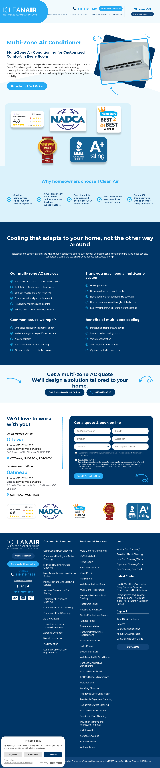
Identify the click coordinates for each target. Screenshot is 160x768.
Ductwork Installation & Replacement (91, 633)
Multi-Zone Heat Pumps (92, 589)
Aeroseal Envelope (53, 632)
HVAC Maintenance (90, 567)
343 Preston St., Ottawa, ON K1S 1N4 (28, 452)
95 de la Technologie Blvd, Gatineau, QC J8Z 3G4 (31, 486)
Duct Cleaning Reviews (128, 628)
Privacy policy (9, 760)
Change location (142, 14)
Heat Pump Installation (91, 609)
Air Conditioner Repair (91, 671)
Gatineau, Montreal (24, 495)
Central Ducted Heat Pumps (94, 615)
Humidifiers (86, 578)
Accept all (52, 755)
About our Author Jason (129, 633)
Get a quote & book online (110, 8)
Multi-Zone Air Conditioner (93, 550)
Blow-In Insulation (52, 638)
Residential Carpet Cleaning (94, 705)
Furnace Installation (90, 626)
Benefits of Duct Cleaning (130, 554)
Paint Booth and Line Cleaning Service (58, 583)
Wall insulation (87, 747)
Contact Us (133, 646)
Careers (121, 623)
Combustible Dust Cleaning (57, 550)
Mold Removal (87, 682)
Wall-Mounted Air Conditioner (95, 657)
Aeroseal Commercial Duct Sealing (56, 592)
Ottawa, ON (142, 9)
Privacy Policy (126, 466)
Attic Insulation (51, 618)
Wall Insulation (50, 644)
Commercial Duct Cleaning (56, 613)
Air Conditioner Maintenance (94, 677)
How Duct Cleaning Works (130, 559)
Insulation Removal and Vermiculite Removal (92, 723)
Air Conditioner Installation (93, 710)
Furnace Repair (87, 620)
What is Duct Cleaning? (128, 549)
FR (121, 14)
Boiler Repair (86, 646)
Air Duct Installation (90, 640)
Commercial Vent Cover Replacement (55, 651)
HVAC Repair (86, 561)
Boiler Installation (89, 651)
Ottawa (23, 571)
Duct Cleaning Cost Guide (130, 569)
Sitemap (135, 761)
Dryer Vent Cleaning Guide (130, 564)
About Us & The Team (128, 619)
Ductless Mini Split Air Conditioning (91, 664)
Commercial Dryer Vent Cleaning (55, 600)
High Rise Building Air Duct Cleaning (56, 566)
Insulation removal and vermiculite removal (54, 626)
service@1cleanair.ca (28, 449)
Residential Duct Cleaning (93, 716)
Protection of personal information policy (90, 761)
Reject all (13, 755)
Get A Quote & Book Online (27, 86)
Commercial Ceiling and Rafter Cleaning (58, 558)
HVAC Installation (88, 556)
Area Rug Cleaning (89, 688)
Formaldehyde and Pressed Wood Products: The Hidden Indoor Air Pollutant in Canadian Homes (132, 599)
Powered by (51, 763)
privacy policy (83, 455)
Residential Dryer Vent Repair (95, 693)
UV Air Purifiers (87, 573)
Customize (33, 755)
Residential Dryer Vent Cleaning (96, 699)
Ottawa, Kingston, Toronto (31, 458)
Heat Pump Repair (89, 603)
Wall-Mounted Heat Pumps (93, 584)
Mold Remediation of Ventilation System (59, 575)
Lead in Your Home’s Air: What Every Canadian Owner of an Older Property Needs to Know (132, 587)
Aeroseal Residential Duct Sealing (93, 597)
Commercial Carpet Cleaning (58, 607)
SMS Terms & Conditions (120, 761)
